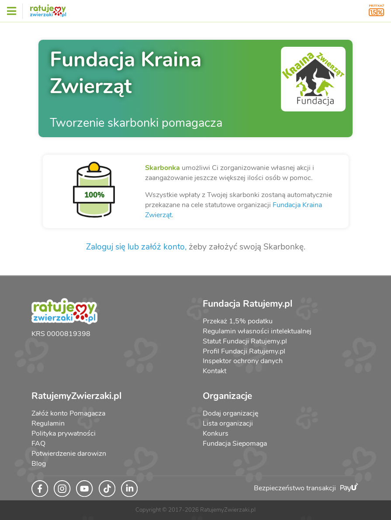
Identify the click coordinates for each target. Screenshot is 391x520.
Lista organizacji (228, 423)
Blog (38, 463)
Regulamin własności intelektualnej (257, 331)
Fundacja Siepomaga (235, 443)
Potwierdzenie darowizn (68, 453)
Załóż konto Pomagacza (68, 413)
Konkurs (215, 433)
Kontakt (214, 371)
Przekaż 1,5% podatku (238, 321)
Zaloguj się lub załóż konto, (136, 247)
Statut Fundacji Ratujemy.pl (245, 341)
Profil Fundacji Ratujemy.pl (244, 351)
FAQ (38, 443)
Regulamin (48, 423)
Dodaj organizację (230, 413)
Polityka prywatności (63, 433)
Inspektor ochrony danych (243, 361)
